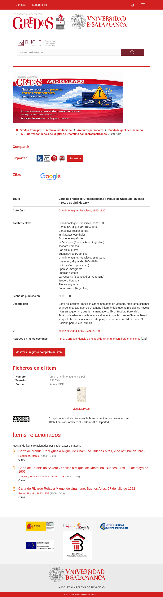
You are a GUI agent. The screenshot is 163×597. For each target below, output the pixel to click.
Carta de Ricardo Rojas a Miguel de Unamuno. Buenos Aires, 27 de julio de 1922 (76, 488)
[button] (132, 5)
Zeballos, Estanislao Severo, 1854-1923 (41, 476)
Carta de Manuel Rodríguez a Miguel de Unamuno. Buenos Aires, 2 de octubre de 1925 (81, 451)
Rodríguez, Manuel (29, 455)
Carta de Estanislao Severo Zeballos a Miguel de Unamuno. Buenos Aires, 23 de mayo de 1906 (83, 469)
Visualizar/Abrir (81, 408)
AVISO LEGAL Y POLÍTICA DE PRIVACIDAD (81, 587)
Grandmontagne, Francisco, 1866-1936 (82, 210)
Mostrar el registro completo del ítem (39, 352)
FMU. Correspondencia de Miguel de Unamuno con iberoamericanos (63, 133)
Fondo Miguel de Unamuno (125, 130)
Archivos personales (90, 130)
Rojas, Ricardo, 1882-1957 (33, 493)
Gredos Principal (30, 130)
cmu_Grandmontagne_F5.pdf (67, 376)
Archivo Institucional (59, 130)
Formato (75, 158)
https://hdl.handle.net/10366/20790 (79, 330)
